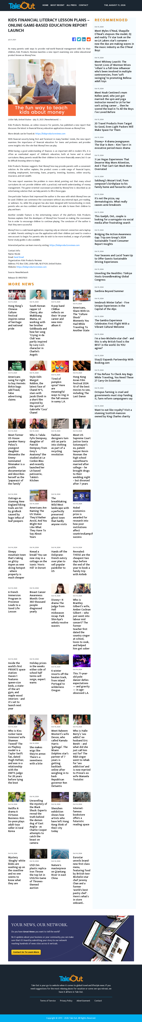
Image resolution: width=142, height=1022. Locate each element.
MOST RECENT (57, 5)
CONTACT (83, 5)
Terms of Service (48, 1001)
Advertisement (83, 1001)
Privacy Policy (66, 1001)
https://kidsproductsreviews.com (50, 134)
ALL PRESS (72, 5)
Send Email (19, 257)
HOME (45, 5)
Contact (98, 1001)
